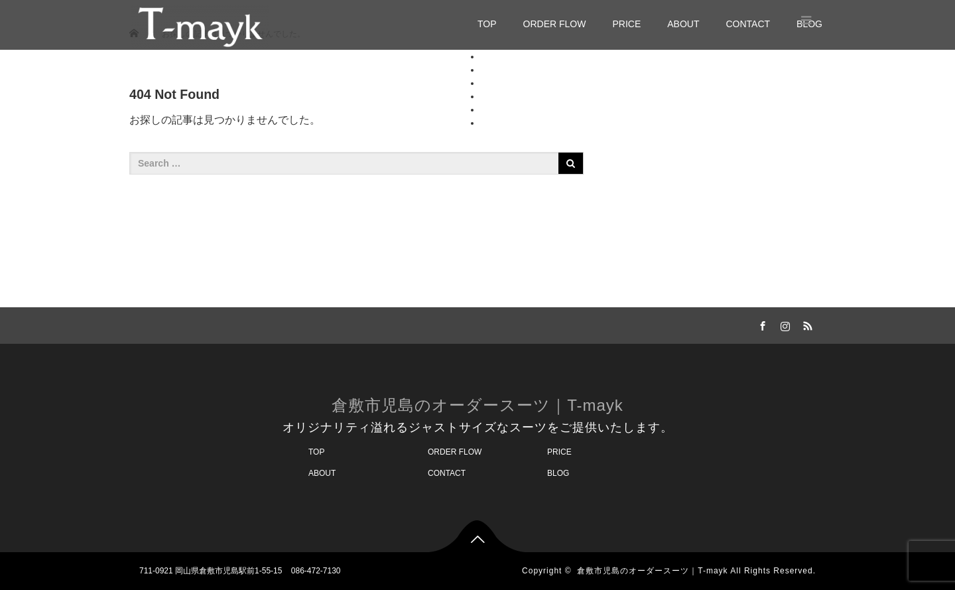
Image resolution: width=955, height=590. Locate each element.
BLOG (494, 122)
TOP (487, 24)
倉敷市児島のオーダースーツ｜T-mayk (477, 405)
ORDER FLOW (554, 24)
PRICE (626, 24)
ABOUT (683, 24)
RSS (806, 324)
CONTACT (748, 24)
